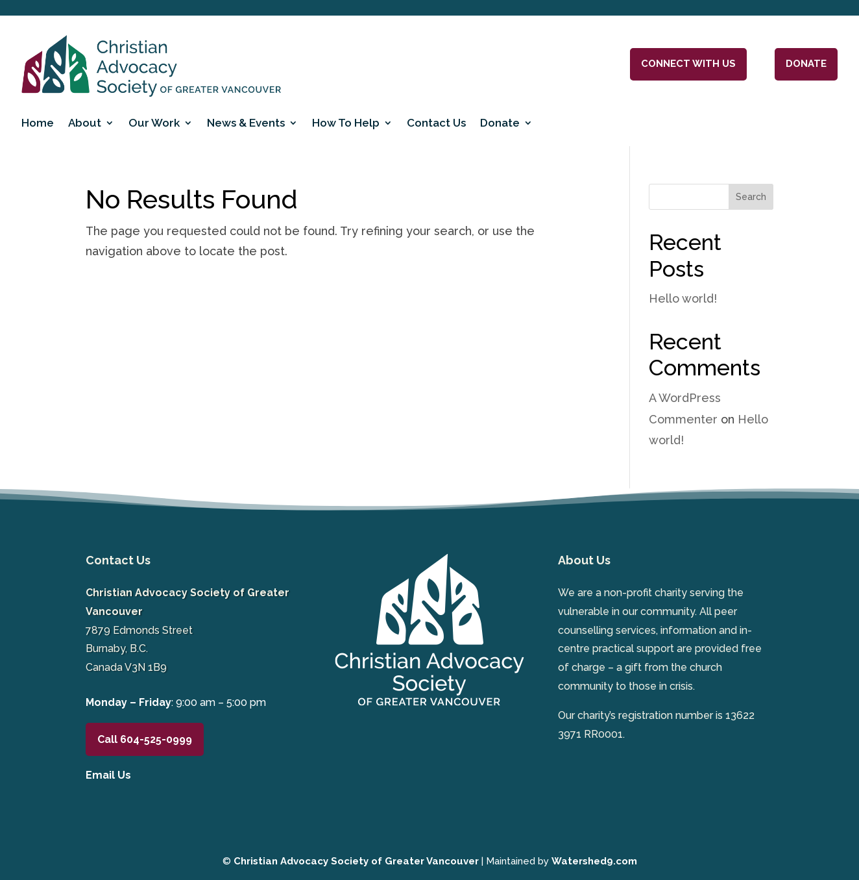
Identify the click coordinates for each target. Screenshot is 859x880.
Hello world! (683, 298)
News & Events (246, 122)
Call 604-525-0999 (144, 739)
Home (37, 122)
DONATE (806, 63)
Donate (500, 122)
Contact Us (436, 122)
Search (751, 197)
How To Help (346, 122)
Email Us (108, 775)
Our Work (154, 122)
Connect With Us (688, 63)
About (84, 122)
